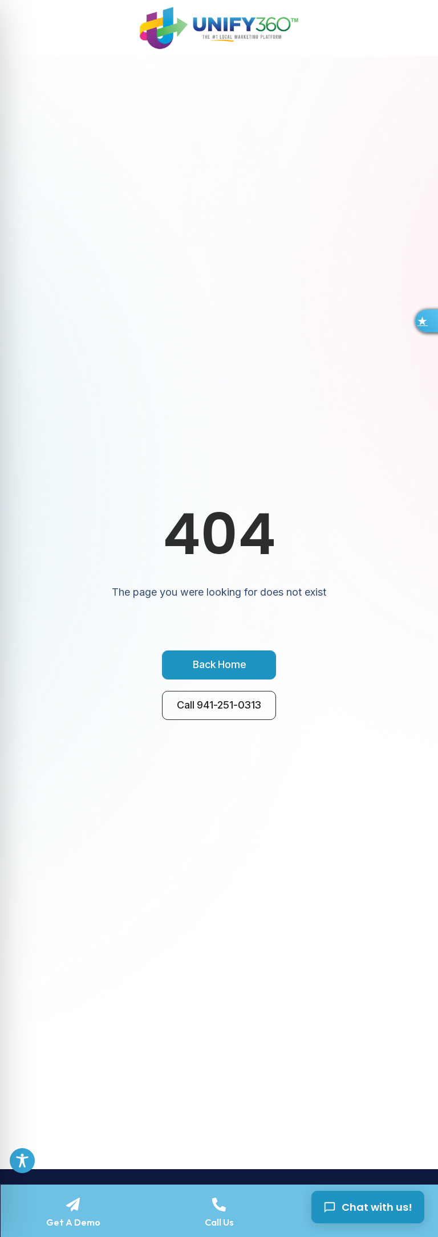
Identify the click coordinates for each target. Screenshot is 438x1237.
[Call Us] (219, 1204)
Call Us (219, 1222)
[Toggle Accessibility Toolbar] (22, 1160)
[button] (426, 321)
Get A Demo (73, 1222)
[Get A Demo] (73, 1204)
